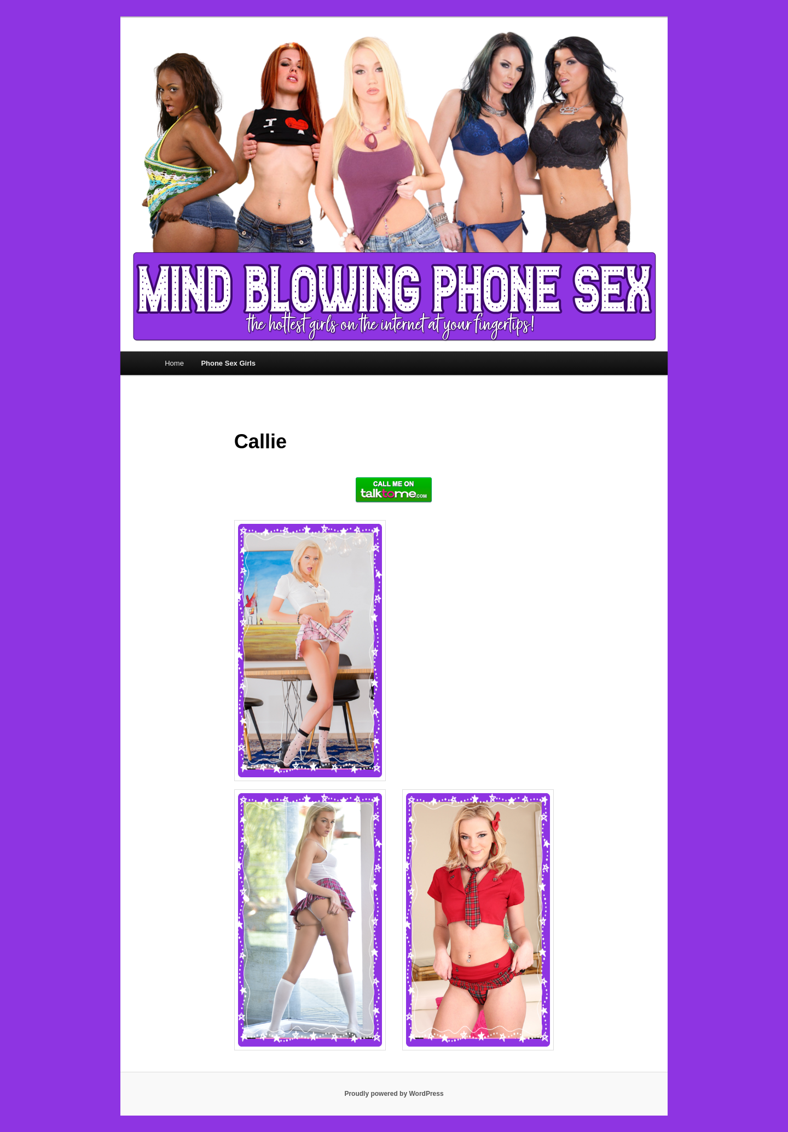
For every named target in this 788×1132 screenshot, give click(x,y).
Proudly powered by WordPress (393, 1094)
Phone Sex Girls (228, 363)
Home (174, 363)
